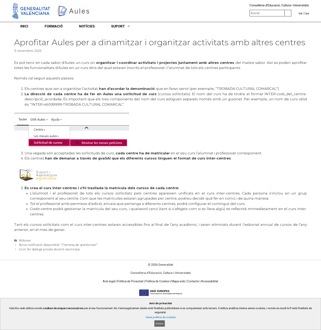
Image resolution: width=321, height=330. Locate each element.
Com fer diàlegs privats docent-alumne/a (49, 249)
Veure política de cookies (161, 317)
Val (300, 13)
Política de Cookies (157, 281)
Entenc (160, 323)
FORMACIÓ (54, 26)
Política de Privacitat (130, 281)
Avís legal (109, 281)
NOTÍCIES (87, 26)
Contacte (193, 281)
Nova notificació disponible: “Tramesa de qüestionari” (58, 245)
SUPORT (125, 26)
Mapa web (178, 281)
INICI (24, 26)
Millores (25, 240)
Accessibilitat (209, 281)
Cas (306, 13)
